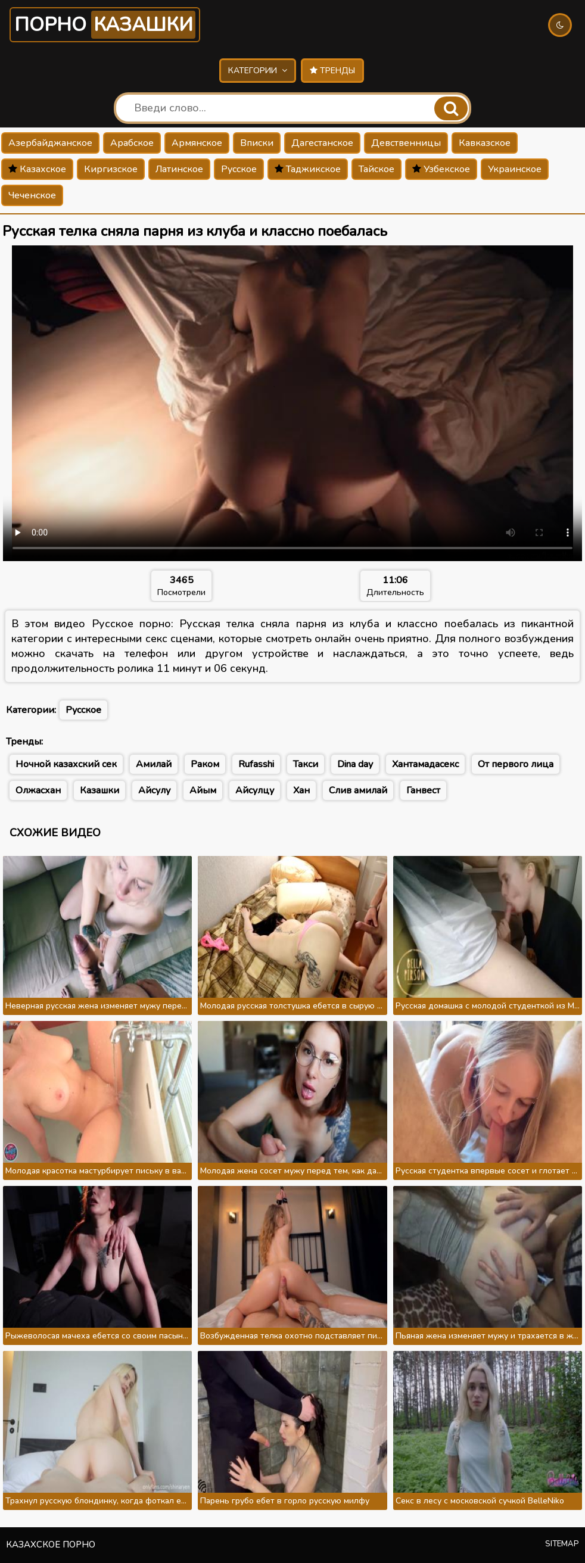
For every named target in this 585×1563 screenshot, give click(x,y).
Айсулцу (254, 790)
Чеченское (32, 195)
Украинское (515, 169)
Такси (305, 764)
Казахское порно (50, 1544)
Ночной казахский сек (66, 764)
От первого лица (515, 764)
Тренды (332, 70)
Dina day (355, 764)
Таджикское (308, 169)
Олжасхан (38, 790)
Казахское (37, 169)
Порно (104, 25)
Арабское (132, 143)
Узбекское (441, 169)
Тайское (376, 169)
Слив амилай (358, 790)
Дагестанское (322, 143)
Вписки (256, 143)
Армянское (197, 143)
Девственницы (406, 143)
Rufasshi (256, 764)
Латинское (179, 169)
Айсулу (154, 790)
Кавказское (485, 143)
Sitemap (562, 1544)
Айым (202, 790)
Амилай (154, 764)
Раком (205, 764)
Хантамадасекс (425, 764)
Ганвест (423, 790)
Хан (301, 790)
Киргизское (111, 169)
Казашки (99, 790)
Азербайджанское (50, 143)
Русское (239, 169)
